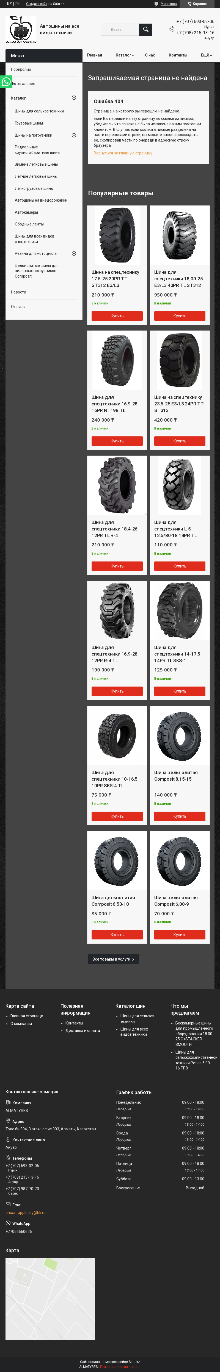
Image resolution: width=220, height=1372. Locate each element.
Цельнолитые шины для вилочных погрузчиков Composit (37, 270)
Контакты (178, 55)
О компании (21, 1023)
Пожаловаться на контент (120, 1367)
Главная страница (26, 1016)
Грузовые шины (29, 123)
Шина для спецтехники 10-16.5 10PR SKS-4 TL (115, 779)
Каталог (123, 55)
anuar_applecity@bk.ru (26, 1212)
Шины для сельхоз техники (39, 111)
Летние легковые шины (36, 176)
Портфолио (21, 69)
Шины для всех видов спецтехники (34, 239)
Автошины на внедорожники (41, 200)
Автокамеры (26, 212)
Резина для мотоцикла (36, 253)
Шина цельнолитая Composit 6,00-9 (176, 901)
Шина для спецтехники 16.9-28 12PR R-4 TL (115, 654)
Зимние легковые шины (36, 164)
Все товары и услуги (111, 959)
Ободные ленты (29, 224)
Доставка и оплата (82, 1030)
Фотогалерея (23, 83)
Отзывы (18, 306)
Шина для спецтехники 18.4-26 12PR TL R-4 (115, 529)
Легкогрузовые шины (34, 188)
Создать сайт (36, 4)
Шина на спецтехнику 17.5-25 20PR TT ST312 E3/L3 (115, 278)
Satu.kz (134, 1362)
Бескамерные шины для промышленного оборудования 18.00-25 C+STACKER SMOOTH (194, 1034)
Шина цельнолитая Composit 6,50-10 (113, 901)
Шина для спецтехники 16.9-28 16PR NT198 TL (115, 403)
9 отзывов (169, 4)
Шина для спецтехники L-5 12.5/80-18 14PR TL (175, 529)
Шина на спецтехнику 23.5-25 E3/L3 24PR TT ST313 (179, 403)
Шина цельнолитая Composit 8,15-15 (176, 776)
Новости (18, 292)
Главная (94, 55)
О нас (150, 55)
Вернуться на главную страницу (123, 153)
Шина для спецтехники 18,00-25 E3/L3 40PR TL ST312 (178, 278)
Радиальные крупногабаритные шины (37, 150)
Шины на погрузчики (33, 135)
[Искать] (145, 30)
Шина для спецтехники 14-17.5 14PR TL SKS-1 (177, 654)
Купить (117, 316)
